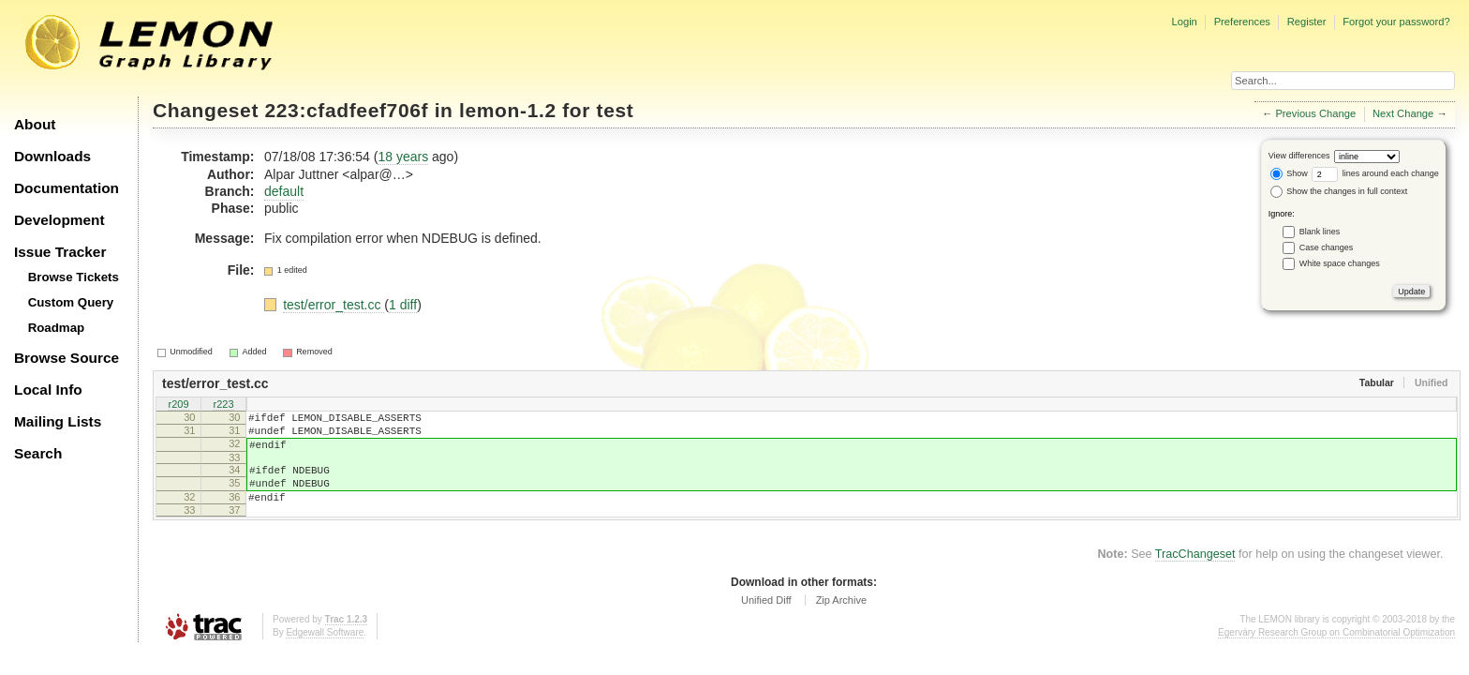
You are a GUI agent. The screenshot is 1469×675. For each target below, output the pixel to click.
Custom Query (71, 302)
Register (1307, 21)
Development (59, 220)
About (34, 124)
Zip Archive (841, 619)
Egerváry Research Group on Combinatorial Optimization (1336, 652)
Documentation (66, 188)
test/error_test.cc (333, 304)
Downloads (52, 156)
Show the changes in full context (1339, 191)
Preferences (1242, 21)
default (284, 191)
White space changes (1339, 263)
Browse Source (66, 358)
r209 (178, 405)
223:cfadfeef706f (347, 110)
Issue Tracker (60, 252)
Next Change (1403, 113)
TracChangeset (1195, 573)
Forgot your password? (1396, 21)
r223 (223, 405)
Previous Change (1315, 113)
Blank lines (1320, 231)
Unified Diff (766, 619)
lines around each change (1375, 173)
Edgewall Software (325, 652)
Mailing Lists (57, 421)
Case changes (1326, 247)
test (615, 110)
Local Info (48, 390)
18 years (403, 156)
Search (38, 453)
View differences (1299, 155)
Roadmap (56, 328)
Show (1289, 173)
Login (1183, 21)
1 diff (403, 304)
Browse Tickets (73, 277)
